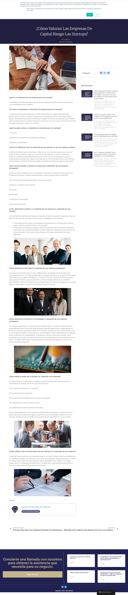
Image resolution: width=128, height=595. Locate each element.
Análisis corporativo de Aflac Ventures (79, 575)
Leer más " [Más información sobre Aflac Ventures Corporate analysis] (72, 579)
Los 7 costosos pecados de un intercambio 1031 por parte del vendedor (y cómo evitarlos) (105, 162)
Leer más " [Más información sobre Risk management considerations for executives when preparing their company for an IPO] (102, 566)
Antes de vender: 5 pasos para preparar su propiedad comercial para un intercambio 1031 (106, 121)
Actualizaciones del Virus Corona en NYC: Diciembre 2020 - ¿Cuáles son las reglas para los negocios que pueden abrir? (111, 577)
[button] (101, 75)
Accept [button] (89, 14)
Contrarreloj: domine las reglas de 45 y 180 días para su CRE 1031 (106, 142)
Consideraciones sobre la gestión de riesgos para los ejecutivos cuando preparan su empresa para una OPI (111, 561)
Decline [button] (97, 14)
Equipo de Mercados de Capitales (36, 509)
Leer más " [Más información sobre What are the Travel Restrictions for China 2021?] (72, 565)
